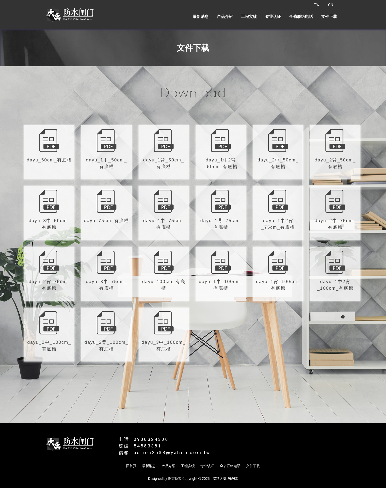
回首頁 (131, 466)
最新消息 (201, 16)
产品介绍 (225, 16)
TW (317, 5)
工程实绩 (249, 16)
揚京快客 (175, 479)
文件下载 (329, 16)
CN (330, 5)
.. (211, 479)
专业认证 (273, 16)
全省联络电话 (301, 16)
